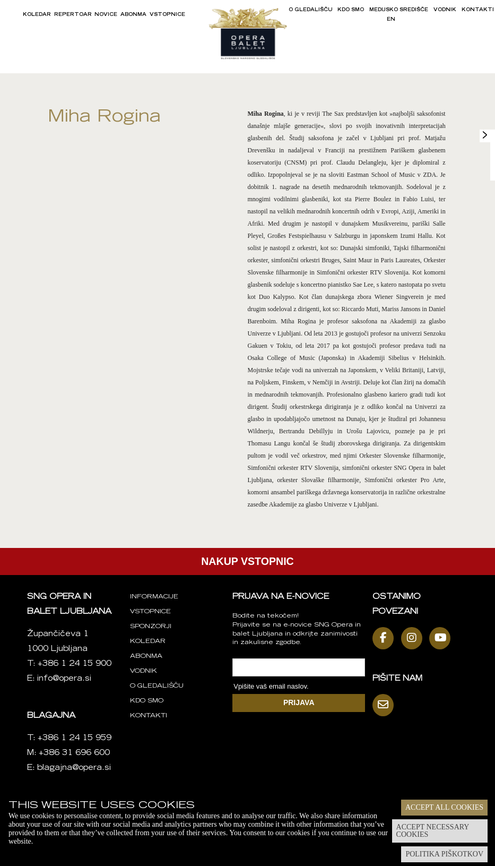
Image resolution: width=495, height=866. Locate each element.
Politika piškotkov (444, 854)
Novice (105, 15)
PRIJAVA (299, 702)
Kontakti (478, 10)
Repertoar (73, 15)
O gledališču (311, 10)
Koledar (37, 15)
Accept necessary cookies (433, 830)
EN (391, 20)
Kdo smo (350, 10)
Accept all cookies (444, 807)
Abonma (133, 15)
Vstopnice (167, 15)
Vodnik (444, 10)
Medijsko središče (398, 10)
